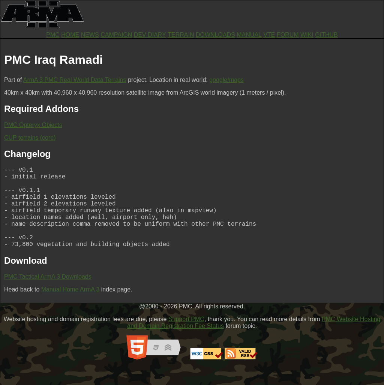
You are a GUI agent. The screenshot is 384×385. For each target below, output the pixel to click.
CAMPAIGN (116, 35)
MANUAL (249, 35)
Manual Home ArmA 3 (70, 307)
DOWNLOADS (215, 35)
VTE (269, 35)
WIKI (307, 35)
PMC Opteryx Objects (33, 125)
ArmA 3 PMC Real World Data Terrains (74, 80)
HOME (70, 35)
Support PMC (186, 337)
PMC (53, 35)
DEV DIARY (150, 35)
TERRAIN (181, 35)
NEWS (90, 35)
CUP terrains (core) (30, 137)
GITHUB (326, 35)
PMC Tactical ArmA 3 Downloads (48, 294)
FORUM (288, 35)
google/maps (226, 80)
